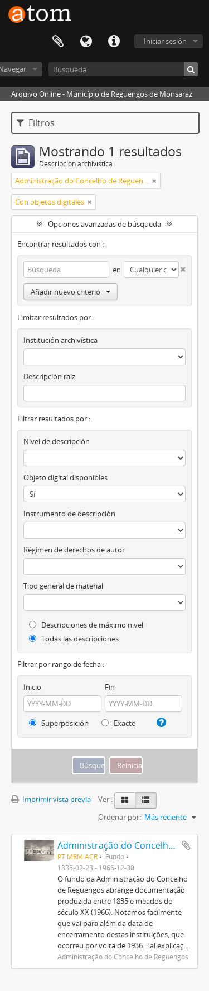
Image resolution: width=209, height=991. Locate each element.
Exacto (118, 723)
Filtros (36, 123)
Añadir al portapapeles (186, 845)
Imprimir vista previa (51, 799)
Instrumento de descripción (69, 514)
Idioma (86, 42)
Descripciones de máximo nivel (86, 625)
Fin (110, 687)
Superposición (59, 723)
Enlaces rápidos (114, 42)
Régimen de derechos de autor (74, 550)
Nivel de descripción (56, 441)
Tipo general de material (63, 586)
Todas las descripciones (74, 639)
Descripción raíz (49, 376)
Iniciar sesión (165, 41)
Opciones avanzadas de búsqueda (104, 224)
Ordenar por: (119, 817)
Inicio (32, 687)
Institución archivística (60, 340)
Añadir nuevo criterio (70, 292)
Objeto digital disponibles (65, 477)
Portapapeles (58, 42)
